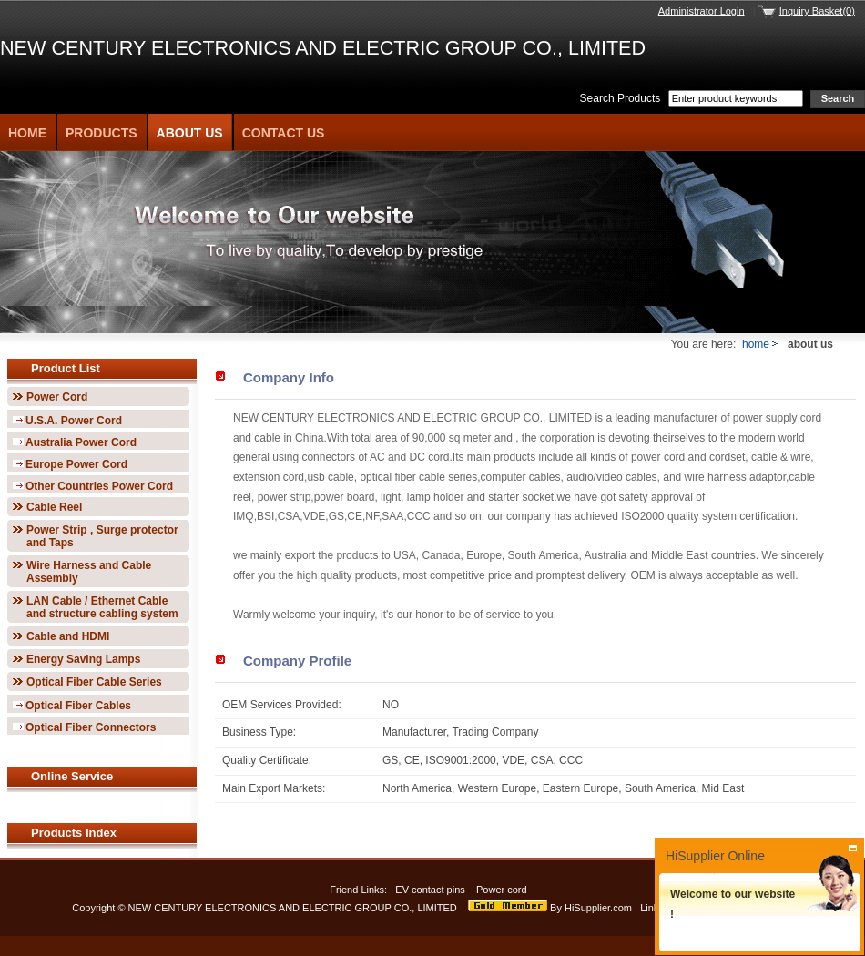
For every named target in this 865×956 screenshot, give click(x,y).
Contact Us (283, 133)
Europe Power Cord (76, 464)
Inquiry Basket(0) (817, 10)
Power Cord (56, 397)
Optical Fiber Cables (78, 705)
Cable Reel (54, 507)
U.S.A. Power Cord (73, 420)
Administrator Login (701, 10)
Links (652, 907)
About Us (190, 133)
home (755, 344)
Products (101, 133)
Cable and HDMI (67, 636)
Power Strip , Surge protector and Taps (102, 536)
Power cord (503, 889)
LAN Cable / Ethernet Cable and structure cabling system (102, 607)
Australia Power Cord (81, 442)
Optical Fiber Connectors (90, 727)
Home (27, 133)
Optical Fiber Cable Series (94, 682)
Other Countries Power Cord (99, 486)
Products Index (74, 832)
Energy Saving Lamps (83, 659)
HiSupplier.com (598, 907)
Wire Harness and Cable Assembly (88, 572)
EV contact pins (430, 889)
